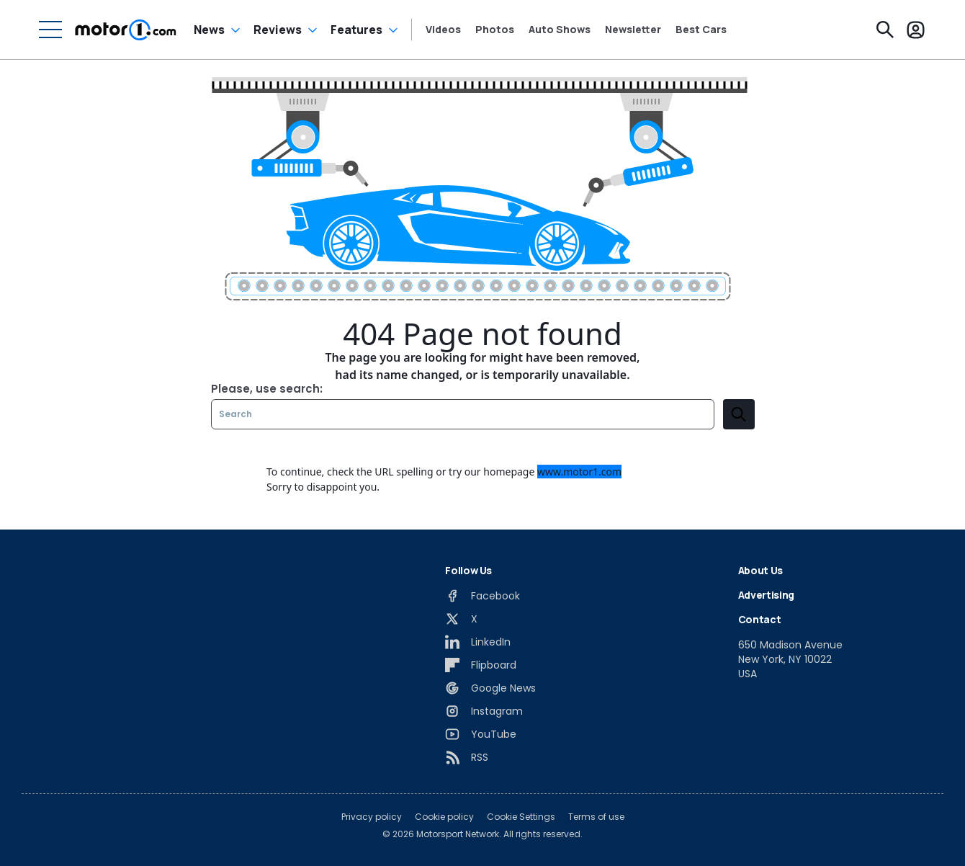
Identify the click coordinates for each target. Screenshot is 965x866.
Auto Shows (560, 29)
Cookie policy (444, 817)
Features (356, 29)
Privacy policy (371, 817)
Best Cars (701, 29)
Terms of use (596, 817)
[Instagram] (484, 711)
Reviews (277, 29)
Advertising (766, 595)
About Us (760, 570)
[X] (461, 619)
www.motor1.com (579, 471)
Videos (443, 29)
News (209, 29)
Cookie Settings (521, 817)
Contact (759, 619)
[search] (739, 414)
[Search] (885, 29)
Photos (494, 29)
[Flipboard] (480, 665)
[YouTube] (480, 734)
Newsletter (633, 29)
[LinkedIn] (478, 642)
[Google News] (490, 688)
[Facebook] (482, 596)
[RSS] (466, 757)
